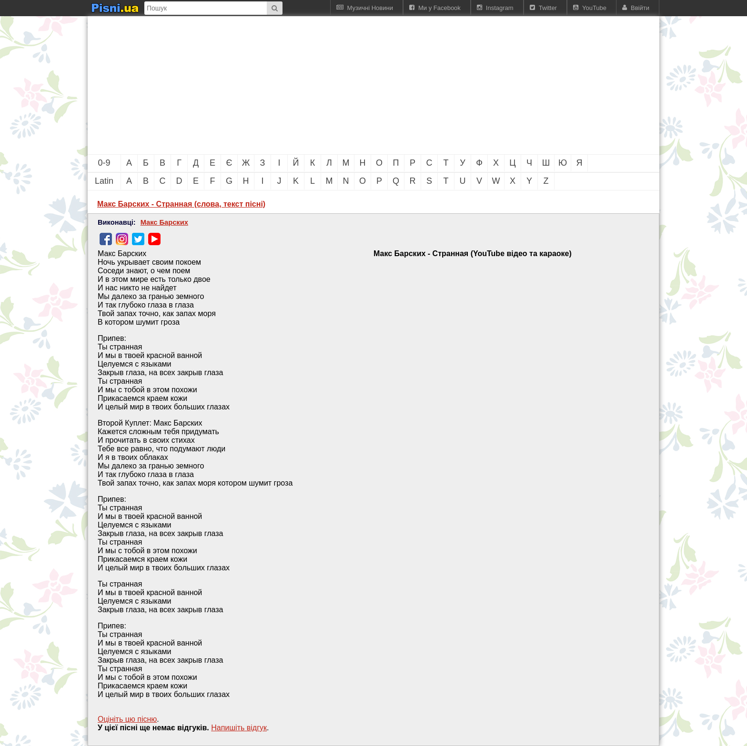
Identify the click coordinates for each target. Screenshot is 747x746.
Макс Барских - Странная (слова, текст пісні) (181, 204)
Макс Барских (164, 222)
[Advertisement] (321, 85)
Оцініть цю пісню (127, 719)
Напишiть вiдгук (239, 728)
